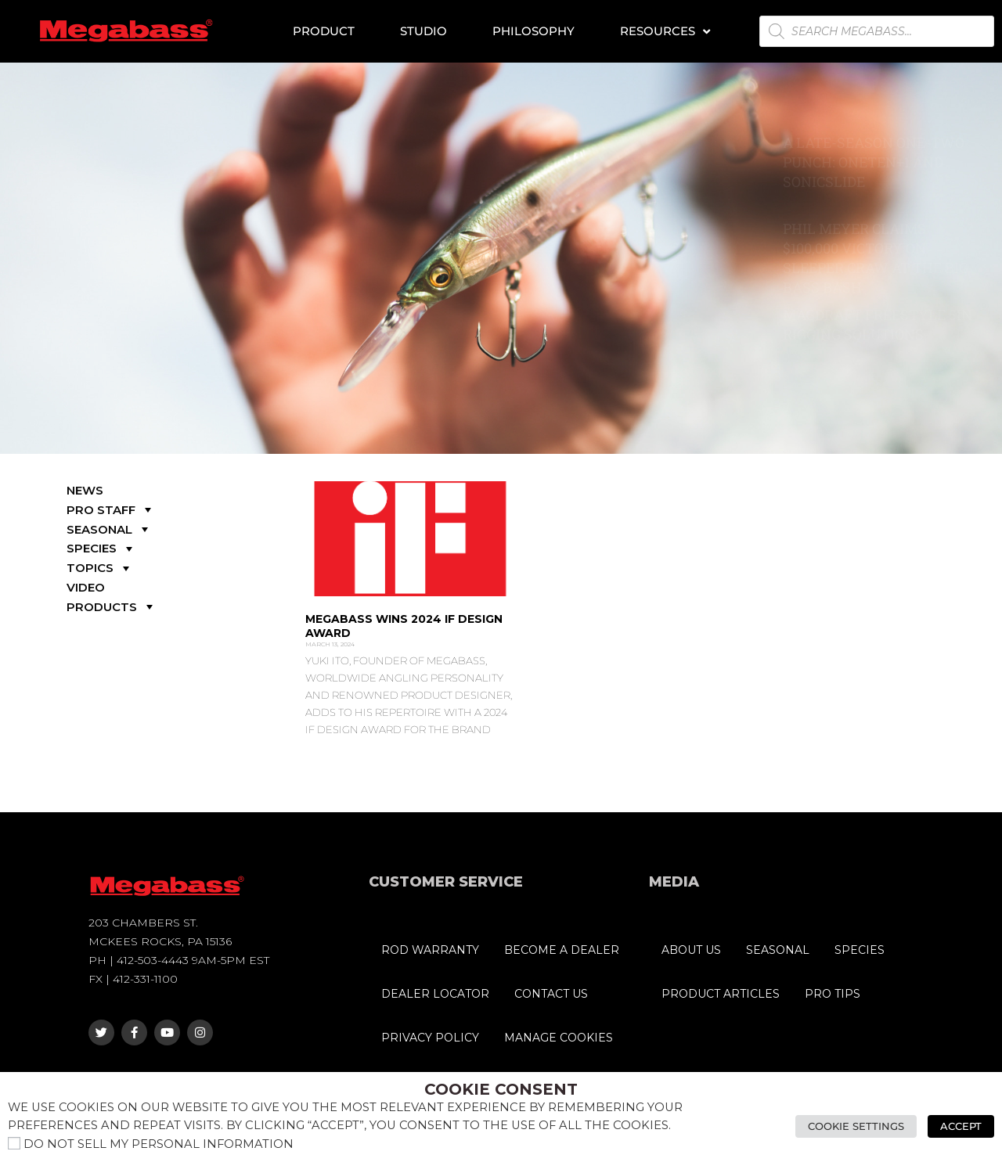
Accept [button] (961, 1126)
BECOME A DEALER (561, 950)
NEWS (85, 490)
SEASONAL (109, 529)
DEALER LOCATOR (435, 994)
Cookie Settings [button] (856, 1126)
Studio (423, 30)
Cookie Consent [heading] (501, 1089)
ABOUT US (691, 950)
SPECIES (101, 548)
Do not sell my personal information (158, 1144)
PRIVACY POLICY (430, 1038)
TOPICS (100, 567)
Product (324, 30)
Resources (665, 31)
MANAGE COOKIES (558, 1038)
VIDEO (86, 587)
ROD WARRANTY (430, 950)
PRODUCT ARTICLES (720, 994)
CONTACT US (551, 994)
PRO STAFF (111, 509)
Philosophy (533, 30)
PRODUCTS (112, 606)
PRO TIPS (832, 994)
